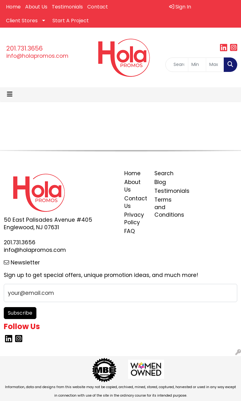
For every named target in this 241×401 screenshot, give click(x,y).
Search (164, 173)
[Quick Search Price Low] (197, 64)
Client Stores (22, 20)
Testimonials (67, 6)
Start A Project (70, 20)
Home (13, 6)
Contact (97, 6)
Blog (160, 182)
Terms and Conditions (165, 207)
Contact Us (135, 202)
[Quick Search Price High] (215, 64)
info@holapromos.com (37, 56)
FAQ (129, 231)
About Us (36, 6)
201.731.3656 (24, 48)
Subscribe (20, 313)
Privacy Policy (134, 218)
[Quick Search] (176, 64)
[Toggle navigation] (9, 94)
